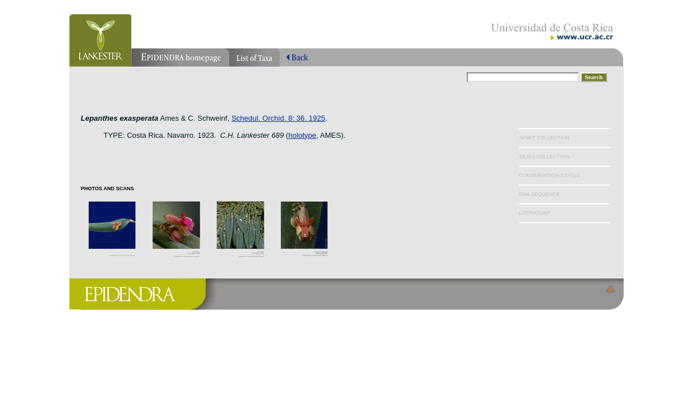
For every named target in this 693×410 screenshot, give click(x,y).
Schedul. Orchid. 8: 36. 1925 (278, 118)
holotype (302, 135)
